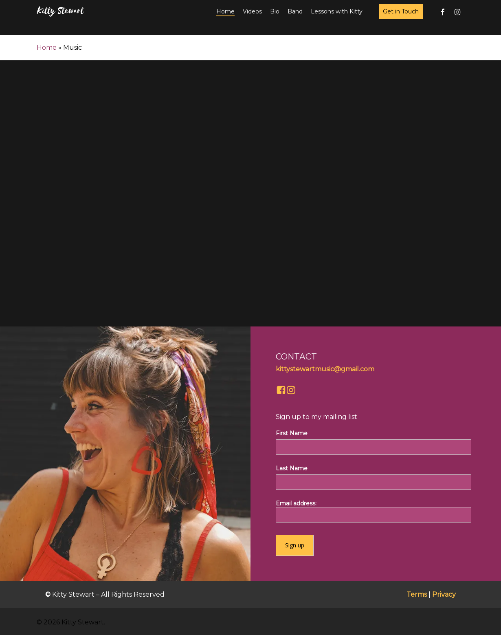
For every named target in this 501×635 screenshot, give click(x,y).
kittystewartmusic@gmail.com (325, 369)
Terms (417, 594)
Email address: (373, 511)
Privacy (444, 594)
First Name (292, 433)
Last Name (292, 468)
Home (47, 47)
